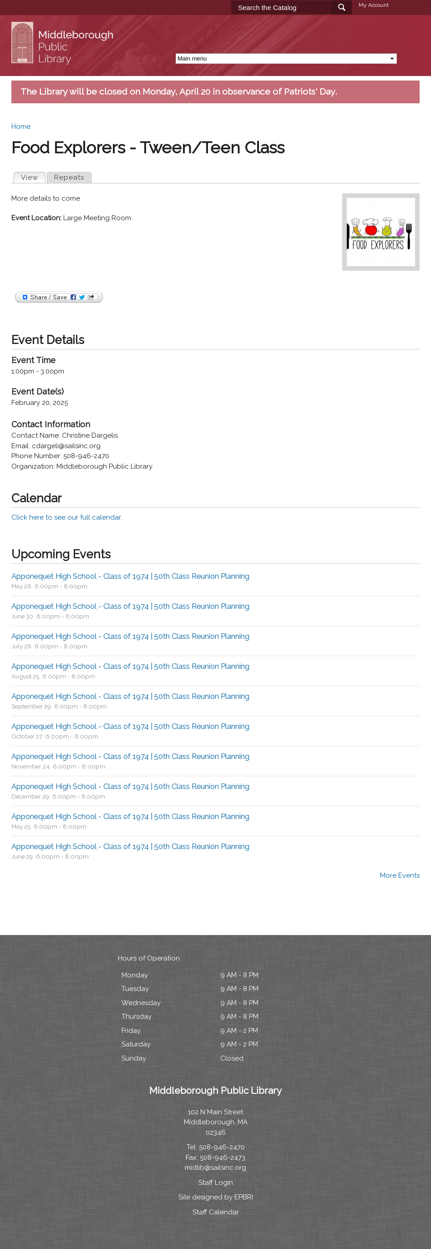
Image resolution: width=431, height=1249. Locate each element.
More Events (400, 875)
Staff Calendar (216, 1212)
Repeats (69, 177)
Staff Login (215, 1182)
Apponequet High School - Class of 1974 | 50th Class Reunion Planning (130, 576)
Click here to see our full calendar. (66, 517)
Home (20, 126)
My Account (374, 5)
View (33, 177)
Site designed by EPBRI (215, 1197)
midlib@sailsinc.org (215, 1167)
